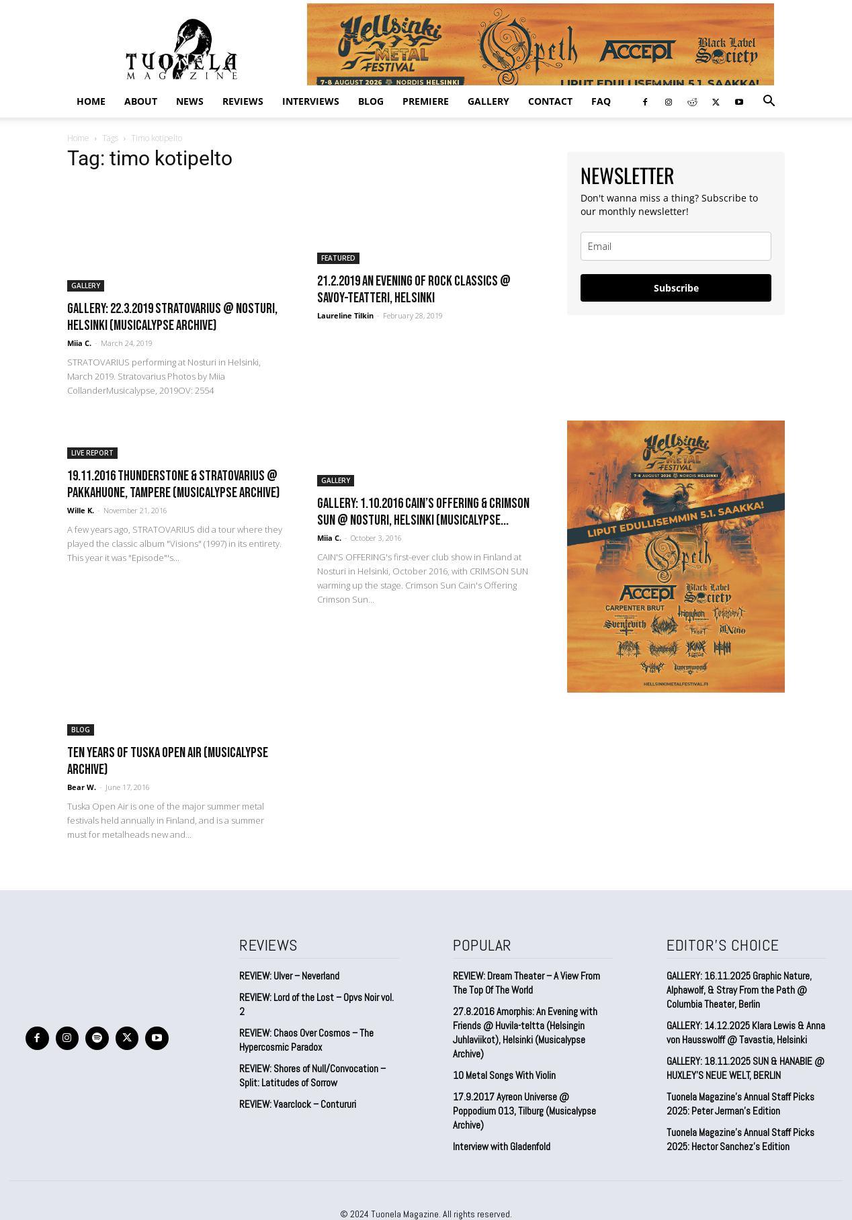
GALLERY (488, 101)
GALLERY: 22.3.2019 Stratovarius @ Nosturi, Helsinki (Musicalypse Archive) (172, 317)
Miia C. (79, 343)
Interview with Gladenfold (501, 1146)
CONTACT (550, 101)
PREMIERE (425, 101)
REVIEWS (242, 101)
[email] (676, 246)
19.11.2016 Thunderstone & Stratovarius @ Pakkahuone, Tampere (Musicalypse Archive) (173, 484)
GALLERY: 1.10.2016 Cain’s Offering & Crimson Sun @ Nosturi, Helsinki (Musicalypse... (423, 512)
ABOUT (140, 101)
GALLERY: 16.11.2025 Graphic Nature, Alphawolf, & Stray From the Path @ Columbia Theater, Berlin (739, 989)
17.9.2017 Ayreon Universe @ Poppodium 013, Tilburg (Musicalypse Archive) (524, 1110)
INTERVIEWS (310, 101)
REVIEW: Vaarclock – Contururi (297, 1104)
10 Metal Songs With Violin (504, 1075)
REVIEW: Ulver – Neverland (289, 975)
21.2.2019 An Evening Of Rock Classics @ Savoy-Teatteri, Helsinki (414, 289)
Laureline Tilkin (345, 315)
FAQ (601, 101)
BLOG (371, 101)
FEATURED (338, 258)
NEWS (190, 101)
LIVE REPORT (92, 453)
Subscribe (676, 287)
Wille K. (80, 510)
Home (91, 101)
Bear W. (81, 787)
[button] (769, 101)
